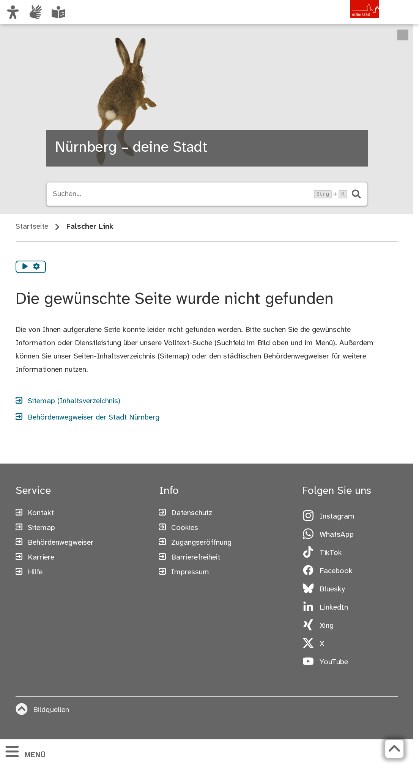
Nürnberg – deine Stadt (131, 148)
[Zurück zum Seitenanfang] (394, 749)
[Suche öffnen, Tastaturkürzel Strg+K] (181, 194)
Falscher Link (89, 227)
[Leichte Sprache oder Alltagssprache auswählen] (58, 12)
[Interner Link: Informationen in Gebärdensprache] (36, 12)
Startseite (32, 227)
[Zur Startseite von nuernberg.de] (346, 20)
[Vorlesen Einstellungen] (36, 267)
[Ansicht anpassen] (13, 12)
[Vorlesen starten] (25, 267)
